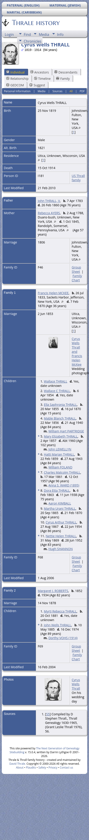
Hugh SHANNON (60, 549)
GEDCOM (15, 85)
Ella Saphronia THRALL (60, 404)
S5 (48, 714)
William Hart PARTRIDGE (66, 431)
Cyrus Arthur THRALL (61, 522)
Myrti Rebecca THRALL (60, 611)
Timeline (42, 78)
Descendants (65, 72)
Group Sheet (76, 269)
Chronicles (32, 41)
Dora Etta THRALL (57, 490)
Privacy (53, 767)
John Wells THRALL (57, 625)
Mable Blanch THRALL (60, 418)
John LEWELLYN (59, 449)
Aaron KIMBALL (59, 503)
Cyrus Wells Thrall (76, 684)
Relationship (17, 78)
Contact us (66, 767)
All (71, 91)
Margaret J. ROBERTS (53, 591)
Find (27, 34)
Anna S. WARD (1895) (63, 485)
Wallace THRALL (55, 381)
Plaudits (31, 767)
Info (60, 34)
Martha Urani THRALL (60, 508)
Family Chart (77, 278)
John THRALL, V (49, 201)
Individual (15, 72)
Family (63, 78)
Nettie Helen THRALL (61, 536)
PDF (82, 91)
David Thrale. (17, 764)
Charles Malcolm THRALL (62, 472)
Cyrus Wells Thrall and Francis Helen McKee (77, 352)
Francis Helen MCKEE (53, 293)
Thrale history (35, 22)
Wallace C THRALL (57, 391)
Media (44, 34)
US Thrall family (78, 178)
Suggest (37, 85)
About (20, 767)
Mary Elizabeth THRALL (61, 436)
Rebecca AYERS (49, 213)
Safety (42, 767)
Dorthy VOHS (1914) (63, 638)
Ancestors (39, 72)
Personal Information (17, 91)
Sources (57, 91)
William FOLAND (60, 467)
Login (9, 34)
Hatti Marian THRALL (59, 454)
